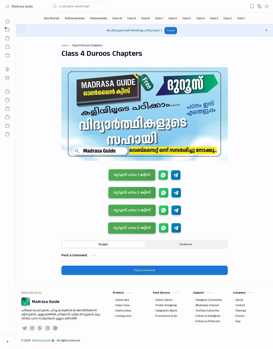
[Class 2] (228, 18)
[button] (7, 6)
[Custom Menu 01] (7, 47)
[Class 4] (200, 18)
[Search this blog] (80, 6)
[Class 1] (241, 18)
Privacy (240, 316)
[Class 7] (159, 18)
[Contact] (7, 78)
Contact (240, 305)
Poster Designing (166, 305)
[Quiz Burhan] (51, 18)
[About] (7, 69)
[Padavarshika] (98, 18)
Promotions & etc (166, 316)
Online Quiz (122, 300)
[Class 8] (145, 18)
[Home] (7, 21)
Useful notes (123, 310)
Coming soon (123, 316)
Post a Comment (144, 270)
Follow (170, 30)
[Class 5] (187, 18)
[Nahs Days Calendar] (7, 100)
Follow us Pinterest (208, 321)
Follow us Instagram (208, 316)
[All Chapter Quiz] (7, 108)
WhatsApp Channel (207, 305)
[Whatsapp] (40, 328)
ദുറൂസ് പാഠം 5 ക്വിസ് (132, 227)
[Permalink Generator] (7, 91)
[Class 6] (173, 18)
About (239, 300)
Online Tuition (163, 300)
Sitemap (240, 310)
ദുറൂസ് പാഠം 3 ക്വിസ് (132, 210)
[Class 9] (132, 18)
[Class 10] (117, 18)
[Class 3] (214, 18)
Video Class (122, 305)
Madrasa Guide (22, 6)
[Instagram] (47, 328)
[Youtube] (32, 328)
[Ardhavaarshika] (74, 18)
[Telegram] (24, 328)
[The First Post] (7, 117)
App (238, 321)
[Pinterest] (55, 328)
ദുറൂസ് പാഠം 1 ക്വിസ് (132, 174)
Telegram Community (209, 300)
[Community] (7, 126)
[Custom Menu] (7, 55)
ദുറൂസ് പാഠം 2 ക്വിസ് (132, 192)
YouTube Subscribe (207, 310)
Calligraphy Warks (166, 310)
